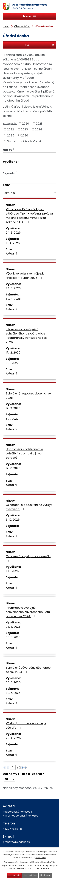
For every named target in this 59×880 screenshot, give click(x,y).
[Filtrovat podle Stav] (29, 193)
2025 (10, 135)
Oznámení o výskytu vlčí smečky (28, 558)
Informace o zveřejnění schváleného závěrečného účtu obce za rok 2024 (28, 612)
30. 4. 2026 (13, 299)
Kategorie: (10, 123)
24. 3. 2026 (13, 233)
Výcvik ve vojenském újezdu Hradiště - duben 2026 (25, 275)
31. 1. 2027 (12, 363)
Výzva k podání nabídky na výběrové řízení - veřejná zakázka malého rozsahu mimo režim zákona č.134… (29, 215)
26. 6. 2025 (13, 627)
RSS (39, 45)
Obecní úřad (22, 26)
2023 (24, 129)
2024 (38, 129)
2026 (24, 135)
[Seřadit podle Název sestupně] (14, 149)
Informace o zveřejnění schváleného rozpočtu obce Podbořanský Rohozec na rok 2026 (26, 335)
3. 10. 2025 (13, 520)
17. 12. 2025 (13, 352)
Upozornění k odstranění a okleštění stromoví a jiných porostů (24, 453)
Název (7, 150)
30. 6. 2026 (13, 637)
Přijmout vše (14, 875)
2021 (39, 123)
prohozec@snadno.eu (16, 842)
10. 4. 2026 (13, 243)
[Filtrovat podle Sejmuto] (29, 180)
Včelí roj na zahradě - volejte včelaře (26, 725)
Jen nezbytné (30, 875)
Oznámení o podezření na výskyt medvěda (29, 507)
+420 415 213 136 (12, 829)
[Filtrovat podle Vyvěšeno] (29, 168)
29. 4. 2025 (13, 738)
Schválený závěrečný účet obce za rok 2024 (28, 670)
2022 (10, 129)
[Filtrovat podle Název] (29, 155)
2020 (25, 123)
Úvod (6, 26)
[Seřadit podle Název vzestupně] (14, 148)
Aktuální (11, 253)
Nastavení (46, 875)
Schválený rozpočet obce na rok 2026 (28, 395)
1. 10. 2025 (12, 571)
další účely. (41, 857)
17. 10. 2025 (13, 468)
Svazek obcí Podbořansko (25, 141)
